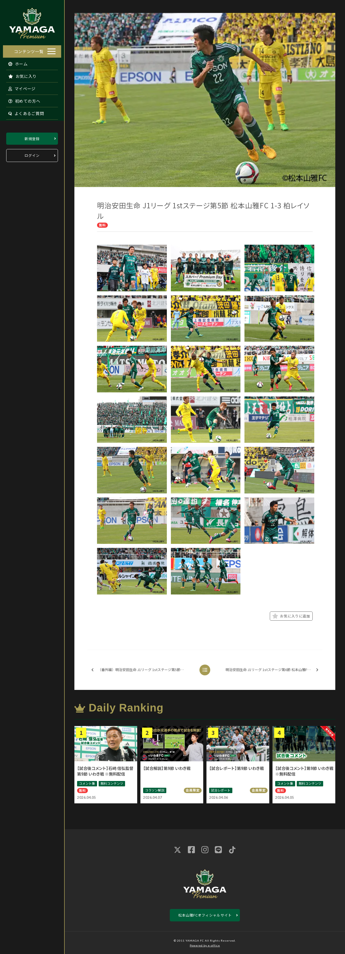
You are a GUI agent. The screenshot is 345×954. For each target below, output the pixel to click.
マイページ (19, 87)
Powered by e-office (205, 945)
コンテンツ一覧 (29, 50)
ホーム (15, 62)
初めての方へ (21, 99)
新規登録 (32, 137)
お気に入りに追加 (291, 616)
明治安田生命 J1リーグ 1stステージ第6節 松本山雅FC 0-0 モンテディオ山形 (274, 670)
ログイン (32, 154)
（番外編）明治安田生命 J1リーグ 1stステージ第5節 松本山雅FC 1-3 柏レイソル (142, 670)
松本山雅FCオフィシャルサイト (205, 915)
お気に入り (19, 74)
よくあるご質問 (23, 112)
